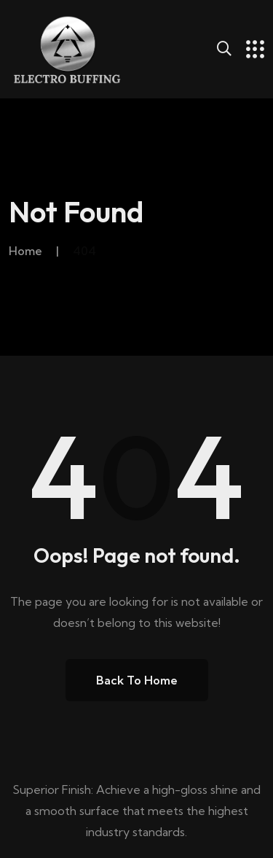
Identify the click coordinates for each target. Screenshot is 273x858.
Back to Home (137, 680)
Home (25, 250)
